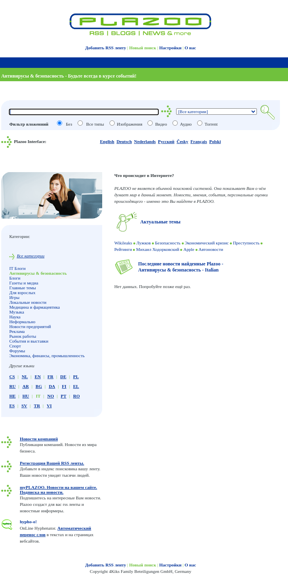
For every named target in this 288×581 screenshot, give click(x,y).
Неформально (22, 321)
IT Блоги (17, 268)
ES (12, 405)
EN (38, 376)
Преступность (246, 242)
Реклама (17, 331)
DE (63, 376)
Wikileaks (123, 242)
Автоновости (210, 249)
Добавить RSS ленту (105, 47)
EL (76, 386)
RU (12, 386)
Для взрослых (22, 292)
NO (50, 396)
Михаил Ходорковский (157, 249)
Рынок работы (22, 336)
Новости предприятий (30, 326)
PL (76, 376)
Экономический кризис (207, 242)
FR (51, 376)
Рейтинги (123, 249)
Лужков (144, 242)
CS (12, 376)
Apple (188, 249)
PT (63, 396)
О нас (190, 47)
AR (25, 386)
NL (25, 376)
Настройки (170, 47)
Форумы (17, 350)
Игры (14, 297)
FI (64, 386)
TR (37, 405)
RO (76, 396)
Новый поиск (142, 47)
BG (39, 386)
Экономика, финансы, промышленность (47, 355)
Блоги (15, 278)
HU (25, 396)
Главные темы (22, 287)
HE (12, 396)
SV (24, 405)
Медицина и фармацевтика (34, 307)
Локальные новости (27, 302)
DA (52, 386)
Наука (15, 316)
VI (49, 405)
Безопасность (168, 242)
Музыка (16, 311)
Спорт (15, 345)
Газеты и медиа (23, 282)
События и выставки (28, 341)
